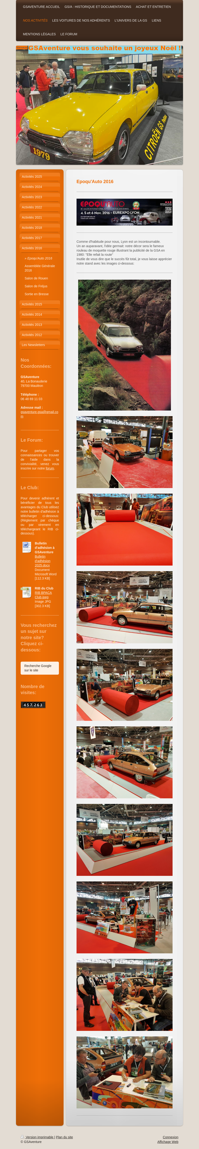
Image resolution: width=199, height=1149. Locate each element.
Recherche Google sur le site (37, 668)
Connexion (170, 1137)
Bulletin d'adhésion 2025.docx (42, 561)
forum (50, 468)
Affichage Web (167, 1142)
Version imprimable (37, 1137)
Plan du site (64, 1137)
